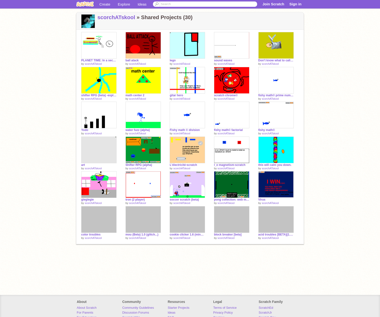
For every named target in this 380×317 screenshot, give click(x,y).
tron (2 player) (135, 199)
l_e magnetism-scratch (229, 165)
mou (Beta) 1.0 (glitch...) (142, 234)
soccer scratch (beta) (184, 199)
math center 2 (135, 95)
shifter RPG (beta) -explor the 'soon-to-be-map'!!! (99, 95)
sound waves (223, 60)
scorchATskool (116, 17)
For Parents (85, 312)
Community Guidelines (138, 307)
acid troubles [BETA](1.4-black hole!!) (276, 234)
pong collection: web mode (231, 199)
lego (173, 60)
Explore (124, 4)
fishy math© (266, 130)
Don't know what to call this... (276, 60)
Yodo (84, 130)
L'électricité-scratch (183, 165)
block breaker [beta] (228, 234)
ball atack (132, 60)
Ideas (142, 4)
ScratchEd (266, 307)
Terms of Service (225, 307)
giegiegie (87, 199)
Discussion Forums (135, 312)
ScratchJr (265, 312)
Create (104, 4)
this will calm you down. (275, 165)
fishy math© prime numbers (276, 95)
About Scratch (87, 307)
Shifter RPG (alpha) (139, 165)
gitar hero (176, 95)
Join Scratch (273, 4)
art (83, 165)
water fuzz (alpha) (138, 130)
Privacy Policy (223, 312)
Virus (262, 199)
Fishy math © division (185, 130)
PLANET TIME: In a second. (99, 60)
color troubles (91, 234)
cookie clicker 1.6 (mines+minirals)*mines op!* (187, 234)
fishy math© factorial (228, 130)
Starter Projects (179, 307)
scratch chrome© (226, 95)
